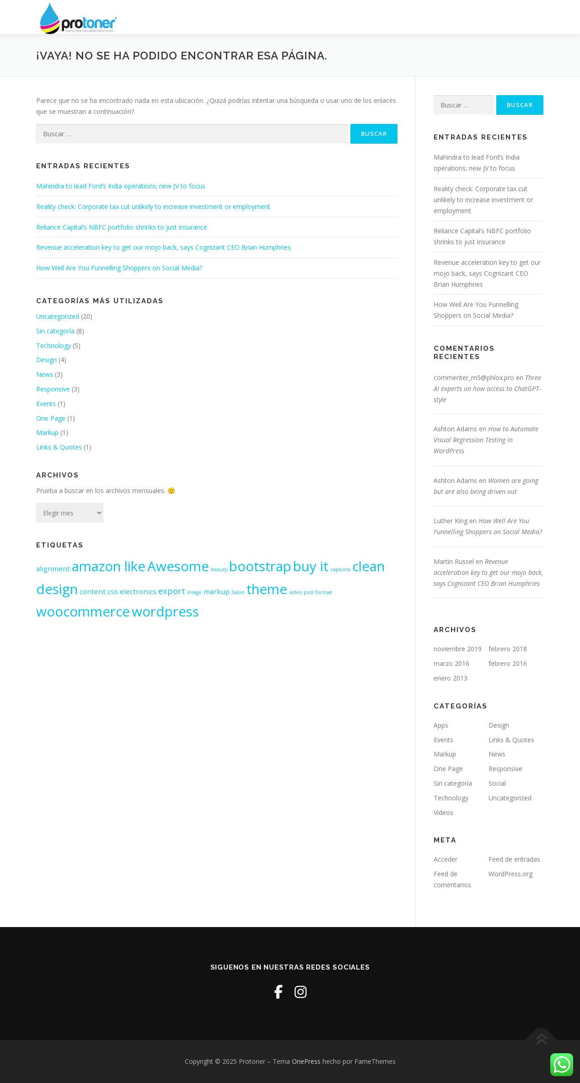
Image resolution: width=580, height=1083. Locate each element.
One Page (50, 418)
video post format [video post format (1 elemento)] (310, 592)
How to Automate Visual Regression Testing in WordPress (486, 439)
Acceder (445, 859)
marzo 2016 (451, 663)
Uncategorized (57, 316)
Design (46, 359)
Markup (47, 432)
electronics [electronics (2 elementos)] (138, 591)
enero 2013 (450, 678)
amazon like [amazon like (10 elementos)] (108, 566)
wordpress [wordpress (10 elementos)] (165, 611)
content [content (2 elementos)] (93, 591)
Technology (53, 345)
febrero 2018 (508, 648)
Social (497, 783)
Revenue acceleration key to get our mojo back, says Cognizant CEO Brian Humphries (163, 247)
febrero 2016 (508, 663)
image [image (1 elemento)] (194, 592)
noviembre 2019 (458, 648)
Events (46, 403)
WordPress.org (510, 873)
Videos (443, 812)
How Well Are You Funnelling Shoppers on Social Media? (119, 267)
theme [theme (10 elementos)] (267, 589)
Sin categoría (55, 331)
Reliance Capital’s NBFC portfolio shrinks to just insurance (121, 227)
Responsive (53, 389)
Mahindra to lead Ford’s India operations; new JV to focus (120, 186)
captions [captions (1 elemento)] (340, 569)
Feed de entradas (514, 859)
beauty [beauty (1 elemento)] (219, 569)
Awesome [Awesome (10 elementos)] (178, 566)
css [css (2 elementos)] (112, 591)
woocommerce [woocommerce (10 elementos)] (83, 611)
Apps (441, 725)
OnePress (306, 1061)
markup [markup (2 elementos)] (217, 591)
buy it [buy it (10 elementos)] (310, 566)
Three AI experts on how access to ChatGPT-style (487, 388)
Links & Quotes (59, 447)
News (44, 374)
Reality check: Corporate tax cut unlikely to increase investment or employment (153, 206)
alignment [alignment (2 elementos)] (53, 568)
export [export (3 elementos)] (171, 590)
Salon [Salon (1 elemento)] (238, 592)
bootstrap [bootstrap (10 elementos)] (260, 566)
